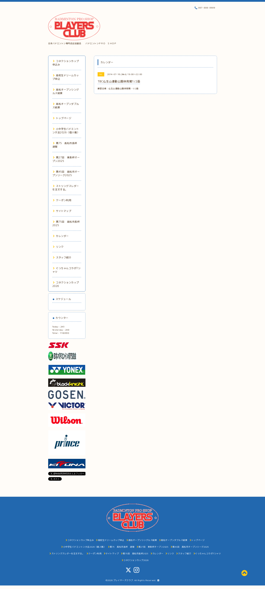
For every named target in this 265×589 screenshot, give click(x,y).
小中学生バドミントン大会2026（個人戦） (65, 130)
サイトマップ (62, 211)
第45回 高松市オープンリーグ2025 (66, 173)
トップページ (62, 118)
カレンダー (61, 236)
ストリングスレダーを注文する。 (65, 187)
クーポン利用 (62, 200)
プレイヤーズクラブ (123, 580)
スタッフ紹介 (62, 257)
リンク (58, 246)
